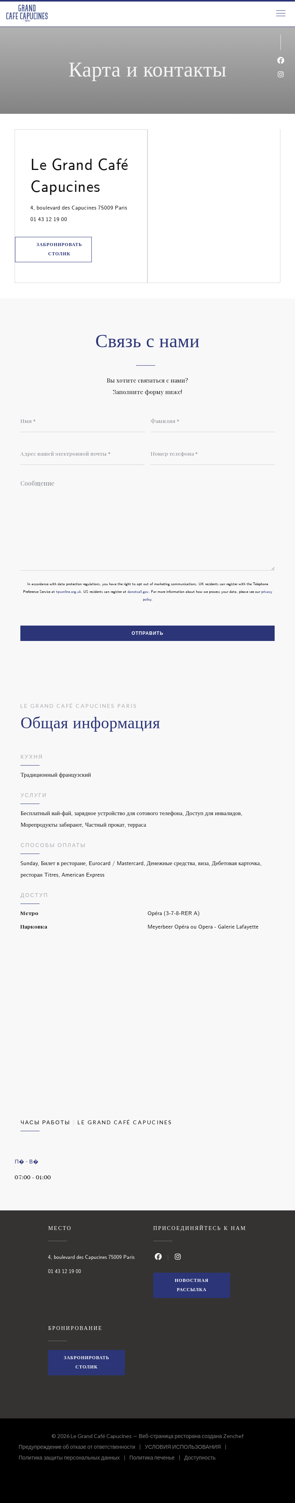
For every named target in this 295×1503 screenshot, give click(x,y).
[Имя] (82, 420)
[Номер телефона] (213, 453)
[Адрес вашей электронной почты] (82, 453)
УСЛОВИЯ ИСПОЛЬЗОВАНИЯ (187, 1447)
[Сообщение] (147, 522)
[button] (280, 13)
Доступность (200, 1458)
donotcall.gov (138, 591)
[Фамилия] (213, 420)
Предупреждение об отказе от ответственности (81, 1447)
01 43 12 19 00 (48, 219)
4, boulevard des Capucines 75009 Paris (88, 206)
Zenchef (233, 1436)
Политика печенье (156, 1458)
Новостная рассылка (192, 1285)
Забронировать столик (59, 249)
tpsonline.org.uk (68, 591)
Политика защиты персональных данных (73, 1458)
